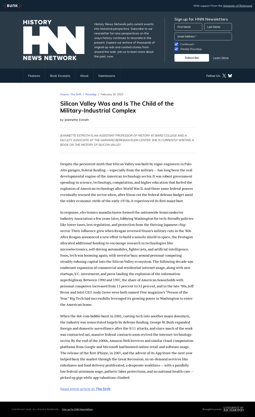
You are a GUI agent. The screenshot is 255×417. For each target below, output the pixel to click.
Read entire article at (85, 389)
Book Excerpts (60, 76)
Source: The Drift (70, 94)
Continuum (187, 44)
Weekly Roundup (191, 49)
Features (34, 76)
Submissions (106, 76)
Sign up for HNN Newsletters (77, 409)
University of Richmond (237, 5)
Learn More (221, 58)
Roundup (91, 94)
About (84, 76)
